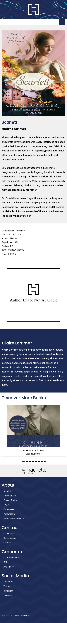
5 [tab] (36, 461)
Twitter (7, 586)
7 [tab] (42, 461)
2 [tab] (27, 461)
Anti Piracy (9, 566)
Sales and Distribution (14, 518)
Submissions (10, 538)
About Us (8, 491)
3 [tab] (30, 461)
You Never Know (33, 450)
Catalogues (9, 509)
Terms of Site (10, 495)
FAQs (6, 504)
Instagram (8, 591)
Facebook (8, 581)
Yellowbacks (9, 514)
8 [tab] (45, 461)
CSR (6, 562)
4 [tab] (33, 461)
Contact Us (9, 533)
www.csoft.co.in (22, 615)
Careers (7, 542)
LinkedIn (8, 595)
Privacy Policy (10, 500)
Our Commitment (11, 557)
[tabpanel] (33, 431)
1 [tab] (23, 461)
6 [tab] (39, 461)
